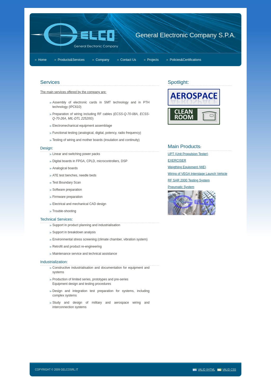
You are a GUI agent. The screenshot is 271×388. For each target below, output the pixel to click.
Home (42, 60)
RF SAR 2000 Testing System (189, 180)
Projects (153, 60)
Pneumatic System (181, 187)
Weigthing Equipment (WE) (187, 167)
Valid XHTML (206, 369)
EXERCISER (177, 160)
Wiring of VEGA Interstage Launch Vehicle (197, 174)
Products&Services (71, 60)
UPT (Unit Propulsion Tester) (188, 154)
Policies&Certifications (185, 60)
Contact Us (128, 60)
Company (102, 60)
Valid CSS (229, 369)
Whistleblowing (48, 73)
